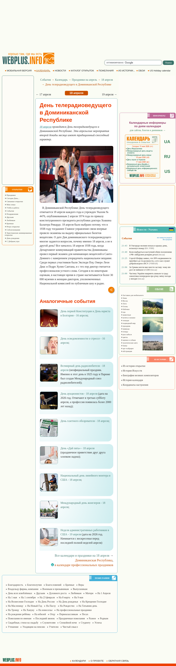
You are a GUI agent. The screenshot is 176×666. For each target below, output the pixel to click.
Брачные (9, 223)
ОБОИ (141, 70)
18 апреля (107, 79)
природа (125, 329)
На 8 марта (64, 597)
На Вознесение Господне (21, 601)
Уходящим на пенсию (33, 627)
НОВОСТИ (60, 70)
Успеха (98, 622)
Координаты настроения (134, 385)
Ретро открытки (12, 227)
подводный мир (128, 323)
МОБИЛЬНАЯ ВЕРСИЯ (18, 70)
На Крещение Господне (94, 601)
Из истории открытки (133, 366)
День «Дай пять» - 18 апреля (77, 448)
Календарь (61, 79)
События (9, 211)
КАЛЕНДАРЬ (42, 70)
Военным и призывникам (55, 589)
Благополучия (34, 585)
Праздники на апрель (84, 79)
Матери (89, 593)
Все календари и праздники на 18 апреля (82, 555)
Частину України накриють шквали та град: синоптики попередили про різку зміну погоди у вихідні (150, 276)
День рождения (12, 238)
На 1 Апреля (104, 593)
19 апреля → (109, 94)
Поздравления (11, 214)
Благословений (53, 585)
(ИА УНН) (149, 248)
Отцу (52, 614)
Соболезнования (12, 230)
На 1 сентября (28, 597)
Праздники (10, 195)
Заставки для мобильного (132, 295)
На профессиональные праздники (74, 610)
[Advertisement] (88, 26)
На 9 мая (78, 597)
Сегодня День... (12, 198)
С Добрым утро (12, 241)
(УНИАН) (153, 263)
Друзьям (9, 217)
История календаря (132, 380)
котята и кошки (128, 318)
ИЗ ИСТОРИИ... (126, 70)
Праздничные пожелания (72, 618)
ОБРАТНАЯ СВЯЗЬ (118, 661)
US (167, 171)
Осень (124, 306)
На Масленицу (15, 606)
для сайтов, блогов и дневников (148, 130)
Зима (124, 298)
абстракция (126, 351)
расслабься (126, 334)
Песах (85, 614)
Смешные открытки (14, 201)
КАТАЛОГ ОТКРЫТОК (81, 70)
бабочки (125, 309)
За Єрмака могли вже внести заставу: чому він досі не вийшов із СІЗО (149, 268)
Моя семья (10, 205)
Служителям (49, 622)
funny (124, 346)
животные (126, 315)
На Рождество (67, 606)
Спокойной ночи (68, 622)
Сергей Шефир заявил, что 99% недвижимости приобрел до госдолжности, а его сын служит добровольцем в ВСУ (150, 261)
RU (167, 156)
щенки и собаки (128, 340)
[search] (133, 62)
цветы (124, 337)
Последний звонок (45, 618)
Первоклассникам (68, 614)
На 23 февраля (47, 597)
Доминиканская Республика (94, 560)
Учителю (54, 627)
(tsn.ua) (161, 254)
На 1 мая (12, 597)
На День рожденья (68, 601)
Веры (81, 585)
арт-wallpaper (127, 348)
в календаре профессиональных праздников (82, 565)
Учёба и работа (12, 208)
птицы (124, 332)
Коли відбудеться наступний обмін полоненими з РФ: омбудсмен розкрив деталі (150, 253)
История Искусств (131, 370)
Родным (104, 618)
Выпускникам (80, 589)
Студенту (85, 622)
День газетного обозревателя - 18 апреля (84, 420)
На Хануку (28, 610)
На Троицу (13, 610)
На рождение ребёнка (19, 614)
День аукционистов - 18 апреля (78, 393)
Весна (124, 301)
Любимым (10, 220)
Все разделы (167, 239)
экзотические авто (129, 343)
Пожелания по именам (19, 618)
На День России (46, 601)
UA (167, 141)
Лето (124, 304)
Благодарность (15, 585)
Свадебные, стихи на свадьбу (23, 622)
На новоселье (45, 610)
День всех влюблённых (20, 593)
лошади (125, 320)
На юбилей (40, 614)
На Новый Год (34, 606)
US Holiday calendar (159, 70)
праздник (125, 326)
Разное (92, 618)
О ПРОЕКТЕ (96, 661)
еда (123, 312)
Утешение (13, 627)
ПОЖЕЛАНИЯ (105, 70)
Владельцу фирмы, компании (23, 589)
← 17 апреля (43, 94)
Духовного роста (58, 593)
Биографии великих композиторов (140, 375)
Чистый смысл (70, 627)
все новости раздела (164, 238)
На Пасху (51, 606)
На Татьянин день (88, 606)
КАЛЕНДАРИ (78, 661)
